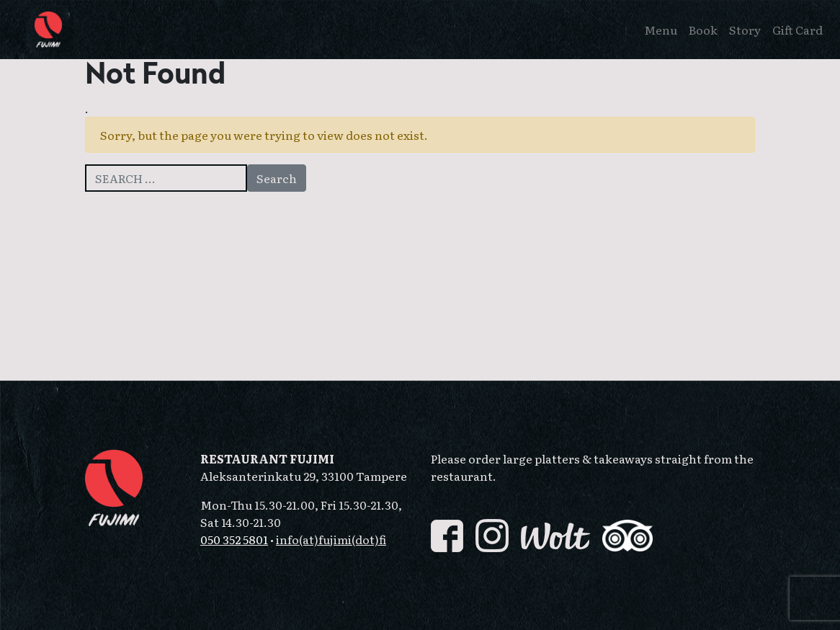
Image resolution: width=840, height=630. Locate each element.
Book (703, 29)
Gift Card (797, 29)
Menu (660, 29)
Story (745, 29)
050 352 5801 (234, 539)
